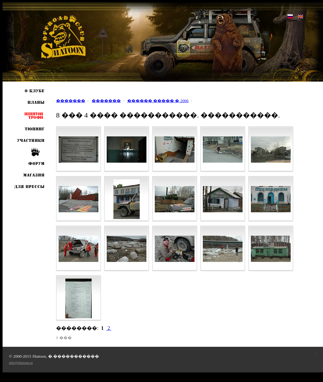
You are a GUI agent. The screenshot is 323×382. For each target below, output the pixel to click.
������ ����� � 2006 (158, 100)
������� (70, 100)
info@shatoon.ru (21, 362)
